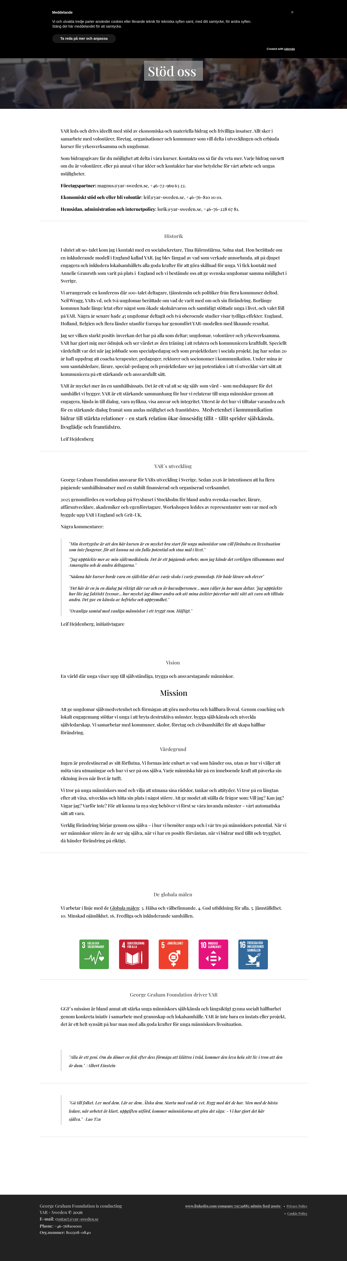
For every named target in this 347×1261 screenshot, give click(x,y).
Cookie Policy (297, 1213)
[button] (292, 12)
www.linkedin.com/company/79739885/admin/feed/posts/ (233, 1206)
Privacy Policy (297, 1206)
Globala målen (124, 908)
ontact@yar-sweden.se (78, 1219)
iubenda (289, 48)
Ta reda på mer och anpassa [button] (84, 38)
